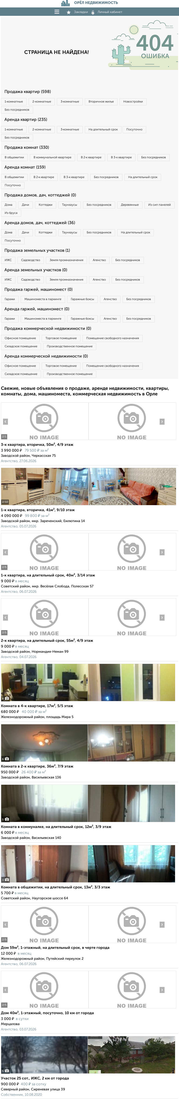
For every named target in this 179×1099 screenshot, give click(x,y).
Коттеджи (45, 204)
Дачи (25, 204)
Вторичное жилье (101, 101)
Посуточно (134, 129)
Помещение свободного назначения (112, 338)
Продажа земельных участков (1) (37, 250)
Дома (8, 204)
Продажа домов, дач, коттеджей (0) (40, 195)
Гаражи (10, 299)
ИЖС (8, 260)
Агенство (99, 260)
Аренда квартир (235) (25, 120)
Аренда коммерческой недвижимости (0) (46, 356)
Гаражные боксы (82, 299)
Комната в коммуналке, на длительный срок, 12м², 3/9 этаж (56, 827)
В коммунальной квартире (52, 157)
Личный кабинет (107, 12)
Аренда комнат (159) (24, 167)
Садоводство (30, 260)
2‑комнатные (41, 101)
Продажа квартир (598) (27, 92)
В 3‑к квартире (121, 157)
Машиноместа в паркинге (42, 299)
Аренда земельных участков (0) (35, 270)
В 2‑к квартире (91, 157)
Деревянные (130, 204)
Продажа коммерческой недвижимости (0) (47, 329)
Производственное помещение (70, 346)
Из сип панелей (159, 204)
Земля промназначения (66, 260)
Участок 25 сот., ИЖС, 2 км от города (35, 1078)
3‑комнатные (70, 101)
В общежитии (14, 157)
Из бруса (11, 213)
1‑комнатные (14, 101)
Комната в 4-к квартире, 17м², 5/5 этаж (37, 706)
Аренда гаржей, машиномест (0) (36, 309)
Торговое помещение (61, 338)
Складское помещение (21, 346)
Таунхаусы (69, 204)
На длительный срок (103, 129)
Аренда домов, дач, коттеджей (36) (39, 223)
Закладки (77, 12)
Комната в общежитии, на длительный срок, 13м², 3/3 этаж (55, 887)
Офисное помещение (20, 338)
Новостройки (133, 101)
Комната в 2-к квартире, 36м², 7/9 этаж (37, 766)
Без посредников (17, 109)
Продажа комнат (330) (26, 148)
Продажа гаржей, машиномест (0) (38, 290)
